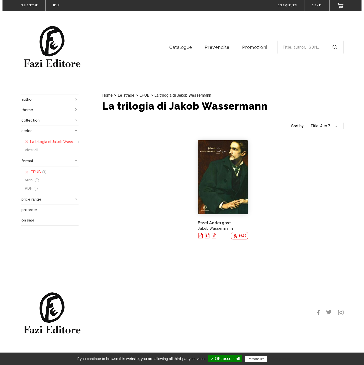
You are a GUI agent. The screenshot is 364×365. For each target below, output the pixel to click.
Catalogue (180, 47)
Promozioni (254, 47)
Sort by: (297, 126)
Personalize (256, 359)
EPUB (144, 95)
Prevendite (217, 47)
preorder (29, 210)
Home (107, 95)
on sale (27, 220)
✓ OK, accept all (225, 359)
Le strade (126, 95)
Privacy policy (280, 359)
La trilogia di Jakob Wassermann (182, 95)
